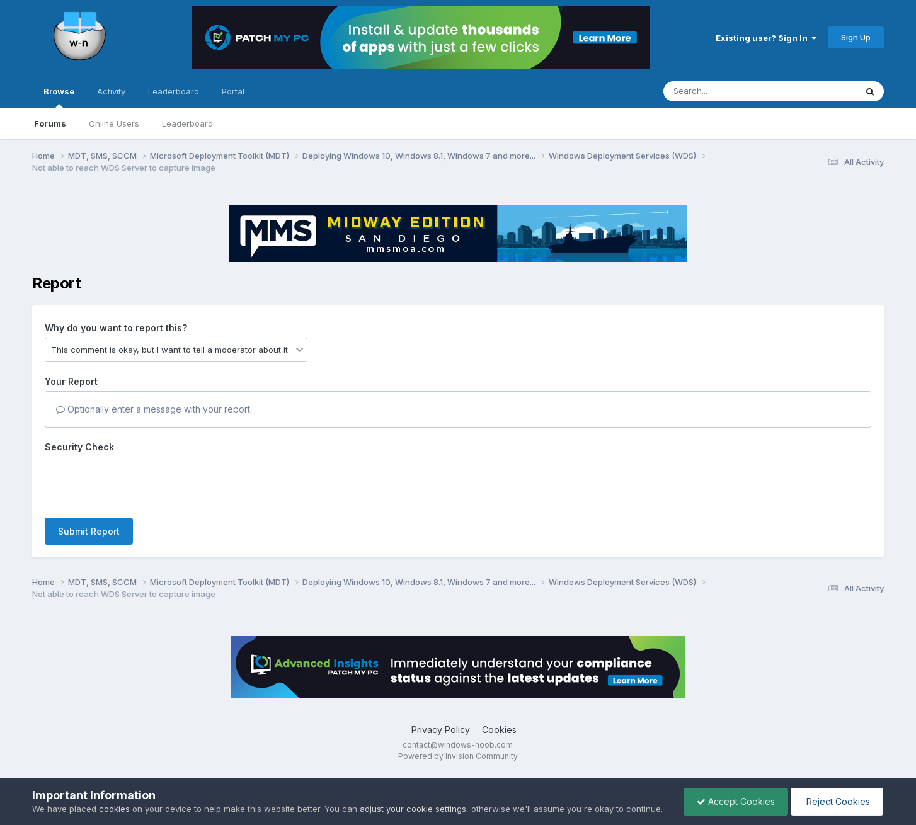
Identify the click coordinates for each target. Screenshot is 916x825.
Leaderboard (187, 123)
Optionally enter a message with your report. (154, 409)
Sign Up (856, 37)
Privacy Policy (440, 729)
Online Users (114, 123)
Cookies (499, 729)
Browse (58, 97)
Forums (50, 123)
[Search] (725, 91)
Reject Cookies (837, 801)
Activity (111, 91)
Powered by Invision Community (458, 756)
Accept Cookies (736, 801)
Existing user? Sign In (766, 38)
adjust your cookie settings (413, 809)
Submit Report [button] (89, 531)
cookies (114, 809)
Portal (233, 91)
